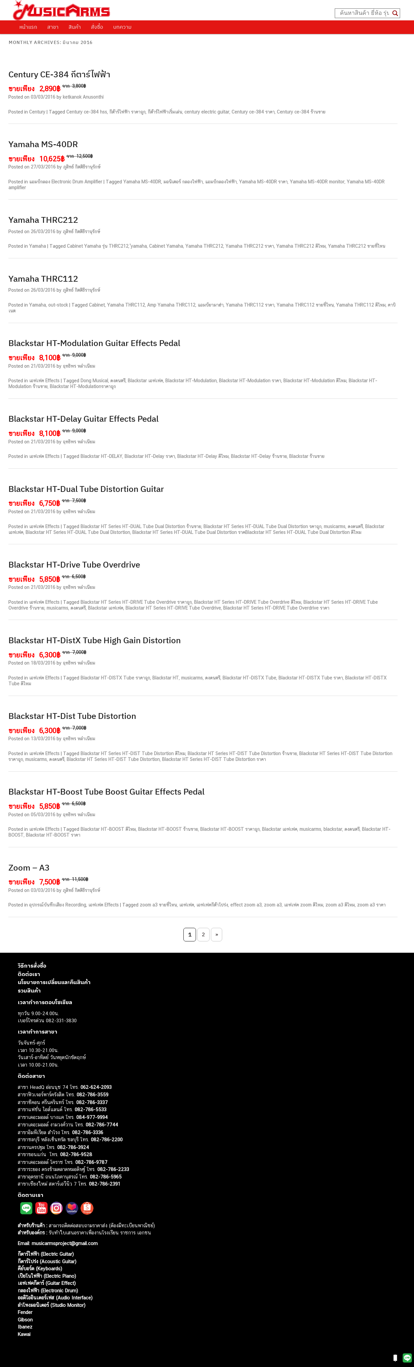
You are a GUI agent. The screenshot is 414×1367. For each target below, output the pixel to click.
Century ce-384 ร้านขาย (301, 111)
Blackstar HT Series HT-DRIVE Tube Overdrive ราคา (276, 608)
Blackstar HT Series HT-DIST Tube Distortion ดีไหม (133, 753)
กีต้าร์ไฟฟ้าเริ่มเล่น (165, 111)
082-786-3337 (92, 1102)
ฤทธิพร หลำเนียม (79, 366)
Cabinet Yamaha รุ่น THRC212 (97, 246)
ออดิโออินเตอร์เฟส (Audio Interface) (55, 1297)
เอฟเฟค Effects (44, 380)
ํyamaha (139, 246)
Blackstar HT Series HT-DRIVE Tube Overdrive (173, 608)
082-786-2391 (104, 1184)
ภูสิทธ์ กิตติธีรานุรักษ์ (81, 166)
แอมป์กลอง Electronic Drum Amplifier (65, 181)
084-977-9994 (92, 1117)
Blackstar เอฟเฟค (145, 380)
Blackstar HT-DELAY (101, 456)
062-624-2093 (96, 1087)
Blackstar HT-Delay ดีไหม (203, 456)
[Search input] (364, 13)
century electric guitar (206, 111)
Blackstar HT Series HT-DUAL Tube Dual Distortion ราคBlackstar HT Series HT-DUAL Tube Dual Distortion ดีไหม (246, 532)
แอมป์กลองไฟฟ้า (221, 181)
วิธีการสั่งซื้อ (32, 965)
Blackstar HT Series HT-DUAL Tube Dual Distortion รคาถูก (262, 526)
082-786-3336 (87, 1132)
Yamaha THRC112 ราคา (250, 305)
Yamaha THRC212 (43, 219)
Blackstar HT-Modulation (191, 380)
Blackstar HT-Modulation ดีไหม (314, 380)
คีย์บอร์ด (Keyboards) (40, 1268)
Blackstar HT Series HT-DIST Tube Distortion (113, 759)
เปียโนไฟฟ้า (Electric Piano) (47, 1276)
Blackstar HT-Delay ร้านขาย (259, 456)
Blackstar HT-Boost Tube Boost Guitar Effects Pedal (106, 791)
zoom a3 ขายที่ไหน (158, 904)
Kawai (24, 1334)
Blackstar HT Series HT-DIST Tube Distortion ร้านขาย (242, 753)
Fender (25, 1312)
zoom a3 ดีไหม (340, 904)
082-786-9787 (91, 1162)
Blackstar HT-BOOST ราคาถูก (230, 829)
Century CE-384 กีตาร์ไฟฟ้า (59, 74)
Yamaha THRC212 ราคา (249, 246)
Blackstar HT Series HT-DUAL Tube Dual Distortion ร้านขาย (141, 526)
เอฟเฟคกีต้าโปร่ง (212, 904)
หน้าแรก (28, 27)
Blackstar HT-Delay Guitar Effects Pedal (83, 418)
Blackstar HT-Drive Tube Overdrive (74, 564)
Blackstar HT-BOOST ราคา (53, 835)
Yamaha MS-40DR (43, 143)
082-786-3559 (92, 1094)
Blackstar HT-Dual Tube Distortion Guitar (86, 488)
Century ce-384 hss (86, 111)
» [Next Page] (216, 934)
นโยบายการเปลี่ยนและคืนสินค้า (54, 982)
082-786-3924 (73, 1147)
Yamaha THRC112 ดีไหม (361, 305)
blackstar (332, 829)
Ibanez (25, 1326)
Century (37, 111)
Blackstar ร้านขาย (306, 456)
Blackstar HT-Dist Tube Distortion (72, 715)
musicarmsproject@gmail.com (64, 1243)
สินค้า (75, 27)
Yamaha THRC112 (43, 278)
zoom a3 (273, 904)
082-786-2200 (107, 1139)
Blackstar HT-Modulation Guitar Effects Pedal (94, 342)
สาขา (53, 27)
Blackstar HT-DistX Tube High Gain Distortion (94, 640)
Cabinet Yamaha (166, 246)
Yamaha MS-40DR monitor (317, 181)
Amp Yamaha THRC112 (171, 305)
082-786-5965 (106, 1176)
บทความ (122, 27)
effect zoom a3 (246, 904)
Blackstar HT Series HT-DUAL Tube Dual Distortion (78, 532)
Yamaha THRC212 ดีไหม (301, 246)
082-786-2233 (113, 1169)
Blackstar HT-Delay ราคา (150, 456)
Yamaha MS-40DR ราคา (263, 181)
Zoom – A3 (29, 867)
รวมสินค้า (29, 990)
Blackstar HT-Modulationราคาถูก (83, 386)
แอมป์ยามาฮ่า (210, 305)
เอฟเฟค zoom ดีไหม (303, 904)
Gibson (25, 1319)
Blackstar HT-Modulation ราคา (250, 380)
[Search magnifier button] (395, 13)
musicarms (334, 526)
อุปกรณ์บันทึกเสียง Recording (57, 904)
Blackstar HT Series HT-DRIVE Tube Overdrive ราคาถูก (136, 602)
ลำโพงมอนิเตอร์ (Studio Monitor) (51, 1305)
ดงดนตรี (117, 380)
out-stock (58, 305)
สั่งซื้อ (97, 27)
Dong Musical (94, 380)
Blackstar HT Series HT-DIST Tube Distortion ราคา (214, 759)
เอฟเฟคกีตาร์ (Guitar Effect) (47, 1283)
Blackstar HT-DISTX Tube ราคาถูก (115, 677)
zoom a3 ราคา (371, 904)
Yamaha (37, 246)
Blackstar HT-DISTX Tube (249, 677)
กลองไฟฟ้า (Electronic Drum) (48, 1290)
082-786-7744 (102, 1124)
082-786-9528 (76, 1154)
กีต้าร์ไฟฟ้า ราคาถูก (127, 111)
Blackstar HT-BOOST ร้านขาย (168, 829)
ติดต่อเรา (29, 974)
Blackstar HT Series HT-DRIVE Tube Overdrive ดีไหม (247, 602)
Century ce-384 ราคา (253, 111)
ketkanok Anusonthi (83, 97)
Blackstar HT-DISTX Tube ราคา (310, 677)
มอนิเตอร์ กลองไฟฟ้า (183, 181)
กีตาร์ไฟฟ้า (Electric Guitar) (46, 1254)
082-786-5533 (90, 1109)
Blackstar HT (165, 677)
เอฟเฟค (186, 904)
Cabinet (97, 305)
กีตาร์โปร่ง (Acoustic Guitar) (47, 1261)
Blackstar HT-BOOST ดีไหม (108, 829)
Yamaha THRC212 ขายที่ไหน (356, 246)
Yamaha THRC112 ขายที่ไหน (305, 305)
